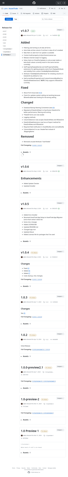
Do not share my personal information (34, 469)
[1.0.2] (9, 45)
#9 (53, 108)
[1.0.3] (9, 42)
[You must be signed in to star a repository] (62, 8)
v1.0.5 (25, 204)
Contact (44, 468)
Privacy (18, 468)
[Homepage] (34, 2)
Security (24, 468)
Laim (6, 8)
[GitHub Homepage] (29, 472)
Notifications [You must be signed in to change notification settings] (41, 8)
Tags (15, 19)
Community (34, 468)
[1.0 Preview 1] (9, 54)
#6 (29, 271)
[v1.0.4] (9, 40)
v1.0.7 (25, 31)
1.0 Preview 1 (30, 431)
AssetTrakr (13, 8)
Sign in (59, 3)
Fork (52, 8)
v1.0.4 (25, 252)
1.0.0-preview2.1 (32, 367)
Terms (13, 468)
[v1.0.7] (9, 31)
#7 (29, 273)
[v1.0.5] (9, 37)
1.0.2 (24, 335)
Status (28, 468)
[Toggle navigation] (3, 3)
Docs (40, 468)
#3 (28, 268)
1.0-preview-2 (30, 399)
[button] (42, 152)
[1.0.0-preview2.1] (9, 48)
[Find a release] (52, 19)
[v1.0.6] (9, 34)
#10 (40, 93)
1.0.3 (24, 297)
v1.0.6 (25, 166)
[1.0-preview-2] (9, 51)
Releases (8, 19)
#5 (24, 313)
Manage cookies (52, 468)
